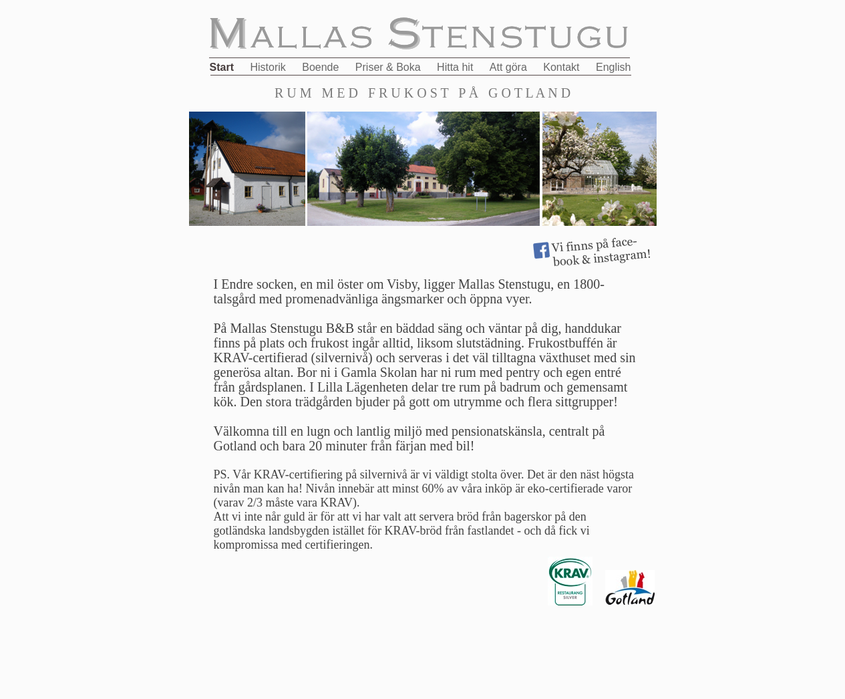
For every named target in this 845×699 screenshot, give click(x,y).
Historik (269, 67)
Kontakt (562, 67)
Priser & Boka (389, 67)
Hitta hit (456, 67)
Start (223, 67)
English (613, 67)
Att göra (510, 67)
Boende (322, 67)
